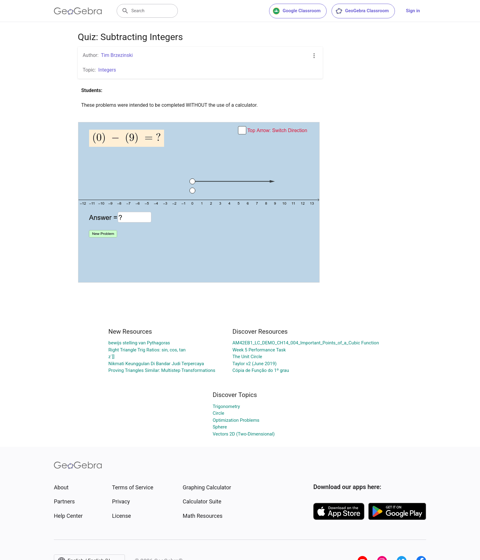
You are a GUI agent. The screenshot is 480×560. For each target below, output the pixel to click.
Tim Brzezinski (117, 55)
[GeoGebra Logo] (78, 11)
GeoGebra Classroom (362, 11)
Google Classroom (297, 11)
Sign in (413, 10)
